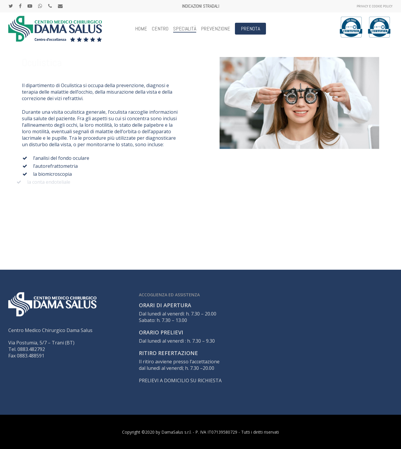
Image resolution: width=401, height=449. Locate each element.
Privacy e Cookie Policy (374, 6)
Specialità (184, 29)
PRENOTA (250, 29)
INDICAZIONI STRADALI (200, 6)
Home (141, 29)
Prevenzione (215, 29)
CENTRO (160, 29)
